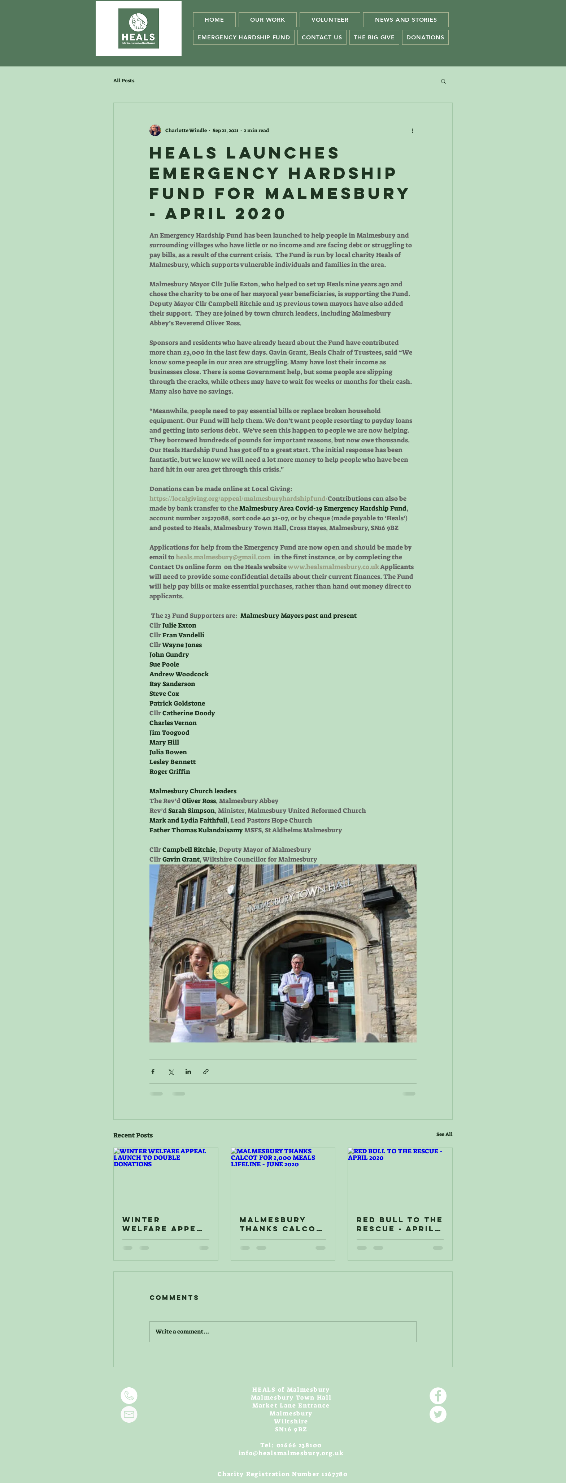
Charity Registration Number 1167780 (283, 1474)
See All (444, 1134)
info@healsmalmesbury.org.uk (291, 1453)
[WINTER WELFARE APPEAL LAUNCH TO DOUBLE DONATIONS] (166, 1177)
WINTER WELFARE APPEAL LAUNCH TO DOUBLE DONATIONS (165, 1224)
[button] (443, 81)
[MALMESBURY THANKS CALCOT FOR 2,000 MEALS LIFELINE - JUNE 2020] (283, 1177)
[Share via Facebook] (152, 1071)
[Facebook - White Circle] (438, 1395)
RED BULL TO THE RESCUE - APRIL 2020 (400, 1224)
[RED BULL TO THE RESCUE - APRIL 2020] (400, 1177)
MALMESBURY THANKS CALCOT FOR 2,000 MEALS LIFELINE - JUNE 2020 (281, 1224)
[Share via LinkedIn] (188, 1071)
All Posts (123, 80)
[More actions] (412, 130)
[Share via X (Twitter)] (170, 1071)
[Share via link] (206, 1071)
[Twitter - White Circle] (438, 1414)
